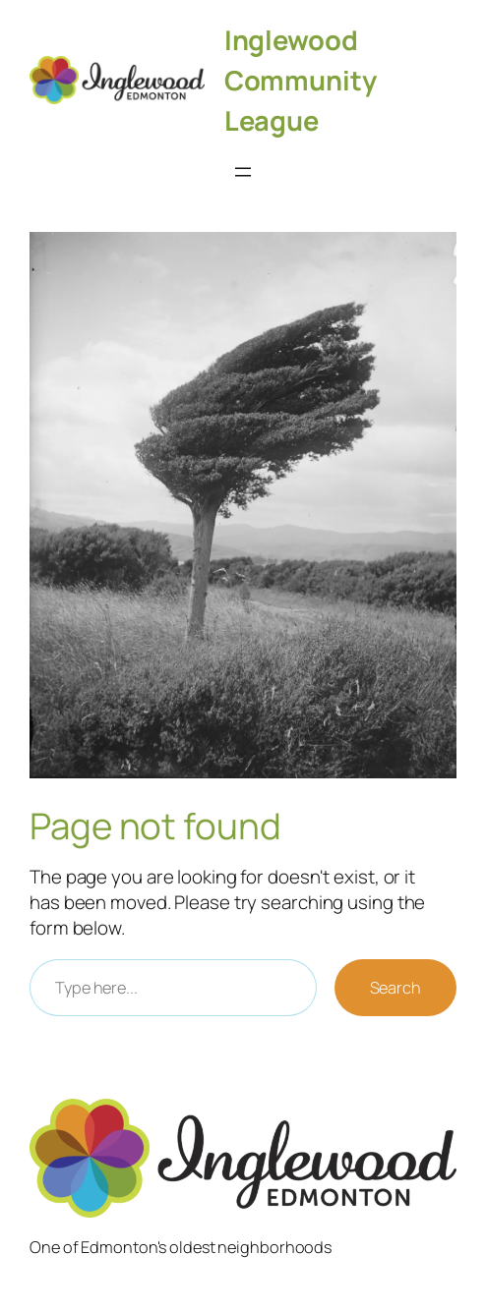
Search (395, 987)
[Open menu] (243, 172)
